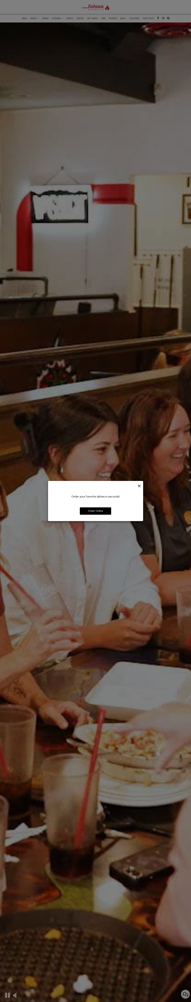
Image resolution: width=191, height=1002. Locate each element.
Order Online (95, 510)
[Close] (139, 485)
